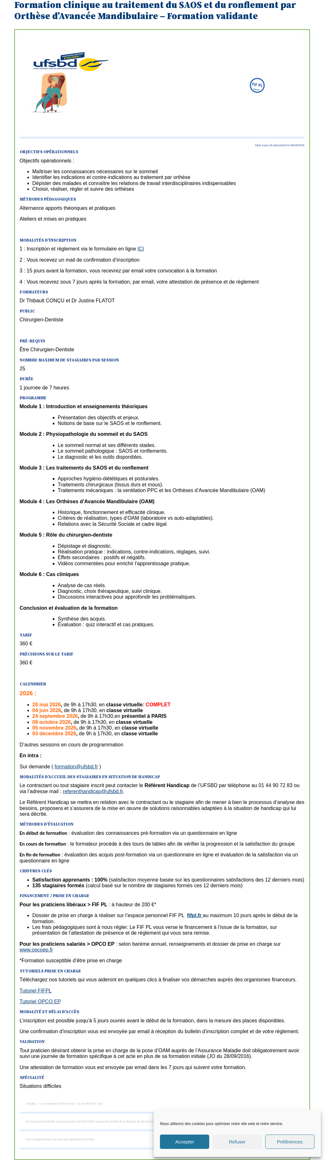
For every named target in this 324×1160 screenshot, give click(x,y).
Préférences (290, 1141)
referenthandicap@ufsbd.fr (93, 791)
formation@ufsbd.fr (76, 766)
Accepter (184, 1141)
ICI (140, 248)
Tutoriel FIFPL (36, 990)
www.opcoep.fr (36, 949)
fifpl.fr (195, 915)
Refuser (237, 1141)
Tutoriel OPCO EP (40, 1001)
